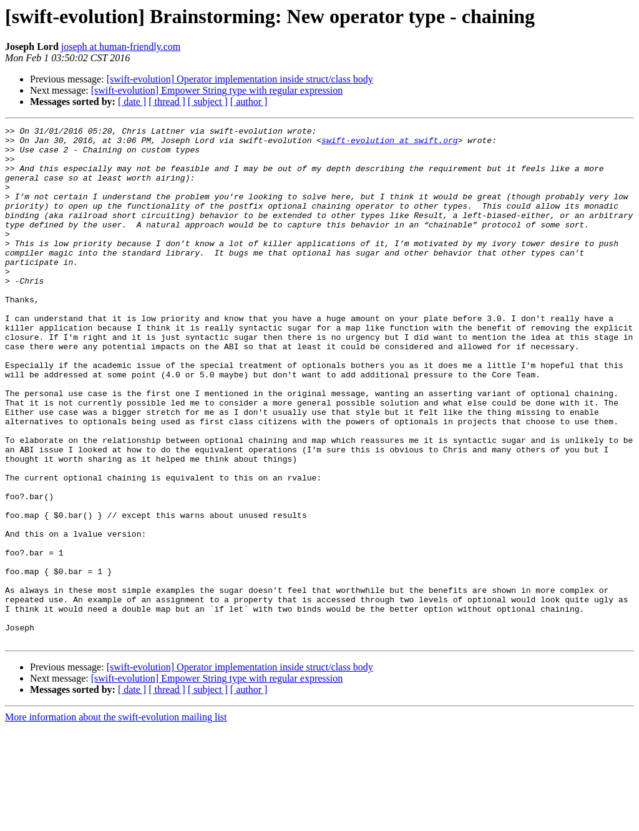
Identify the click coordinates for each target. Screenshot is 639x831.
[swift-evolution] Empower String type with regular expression (217, 90)
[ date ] (132, 101)
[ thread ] (167, 101)
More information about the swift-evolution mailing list (116, 820)
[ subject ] (208, 101)
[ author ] (249, 101)
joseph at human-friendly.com (120, 46)
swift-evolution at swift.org (389, 143)
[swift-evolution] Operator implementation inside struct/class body (240, 79)
